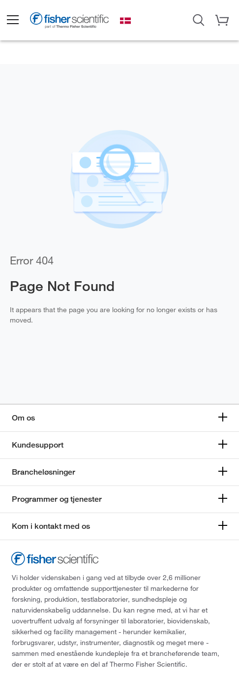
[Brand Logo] (69, 21)
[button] (12, 20)
